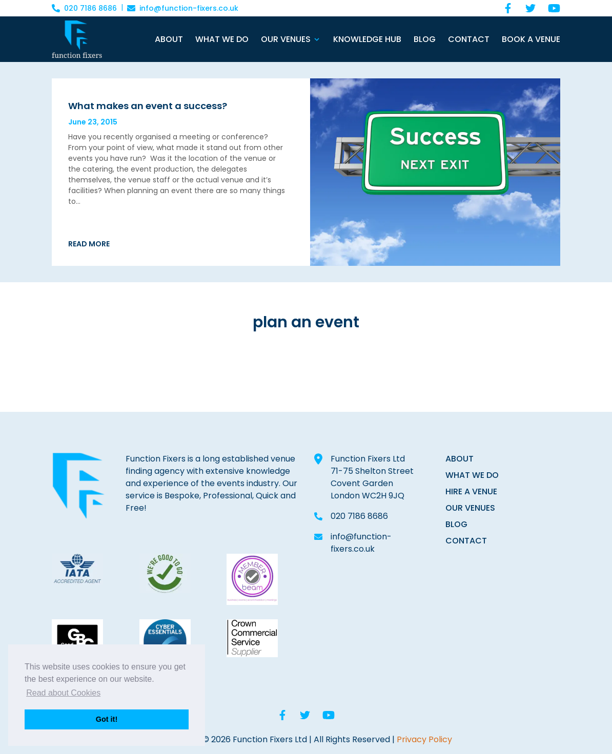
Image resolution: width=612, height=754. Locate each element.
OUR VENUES (470, 508)
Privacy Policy (424, 739)
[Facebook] (508, 8)
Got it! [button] (106, 719)
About (169, 39)
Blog (425, 39)
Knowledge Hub (367, 39)
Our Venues (286, 39)
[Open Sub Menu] (316, 39)
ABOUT (459, 459)
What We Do (222, 39)
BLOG (456, 524)
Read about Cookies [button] (63, 692)
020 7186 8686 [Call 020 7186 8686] (84, 8)
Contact (468, 39)
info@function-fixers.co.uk (361, 543)
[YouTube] (554, 8)
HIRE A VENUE (471, 491)
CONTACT (466, 541)
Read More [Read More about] (89, 244)
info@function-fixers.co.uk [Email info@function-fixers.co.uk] (182, 8)
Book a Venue (531, 39)
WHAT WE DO (472, 475)
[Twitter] (530, 8)
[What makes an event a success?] (176, 106)
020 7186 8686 (359, 516)
